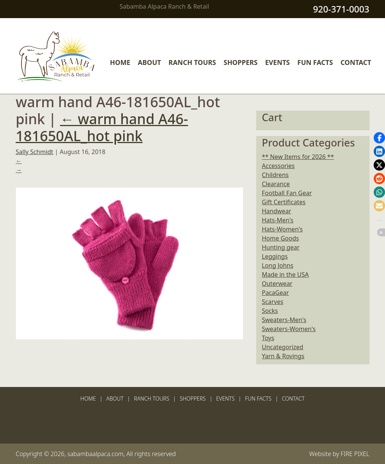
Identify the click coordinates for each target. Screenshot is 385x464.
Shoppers (241, 62)
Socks (270, 311)
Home (120, 62)
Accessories (278, 166)
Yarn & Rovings (283, 356)
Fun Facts (315, 62)
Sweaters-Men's (284, 320)
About (149, 62)
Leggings (275, 256)
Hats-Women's (282, 229)
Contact (355, 62)
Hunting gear (281, 247)
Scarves (272, 302)
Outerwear (277, 283)
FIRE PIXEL (355, 454)
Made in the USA (285, 274)
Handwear (276, 211)
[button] (379, 137)
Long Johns (277, 265)
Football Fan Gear (287, 193)
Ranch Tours (192, 62)
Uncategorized (282, 347)
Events (277, 62)
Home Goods (280, 238)
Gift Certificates (284, 202)
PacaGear (275, 292)
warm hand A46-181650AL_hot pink (102, 127)
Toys (268, 338)
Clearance (276, 184)
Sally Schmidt (34, 152)
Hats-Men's (277, 220)
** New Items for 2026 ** (298, 157)
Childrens (275, 175)
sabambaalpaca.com (95, 454)
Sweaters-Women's (288, 329)
